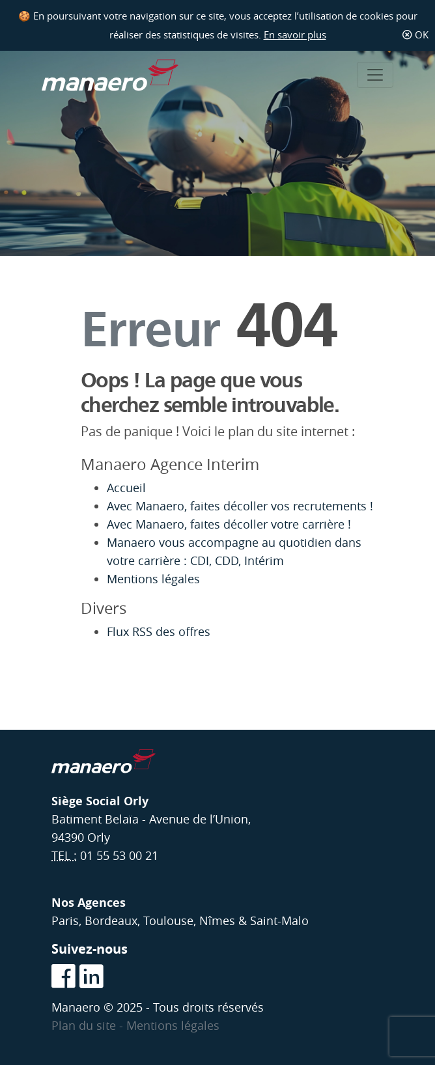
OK (415, 34)
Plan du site (85, 1025)
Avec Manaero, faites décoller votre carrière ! (229, 524)
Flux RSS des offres (158, 631)
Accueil (126, 487)
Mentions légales (153, 579)
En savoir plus (295, 34)
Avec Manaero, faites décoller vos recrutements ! (241, 506)
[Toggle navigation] (375, 75)
